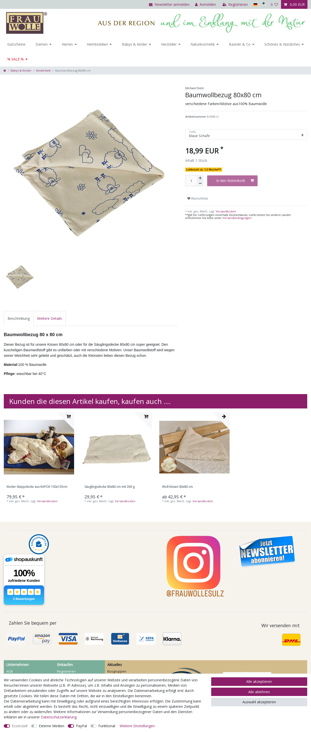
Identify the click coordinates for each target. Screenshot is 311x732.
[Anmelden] (203, 4)
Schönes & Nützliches (282, 44)
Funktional (106, 725)
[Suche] (263, 4)
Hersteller (169, 44)
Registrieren (66, 671)
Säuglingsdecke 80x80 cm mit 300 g (109, 487)
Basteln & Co (240, 44)
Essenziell (19, 725)
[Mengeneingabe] (191, 180)
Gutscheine (16, 44)
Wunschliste (197, 198)
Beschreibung (19, 318)
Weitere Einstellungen (137, 725)
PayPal (81, 725)
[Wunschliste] (274, 4)
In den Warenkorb (235, 180)
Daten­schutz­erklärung (59, 717)
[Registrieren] (232, 4)
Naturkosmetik (203, 44)
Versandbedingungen (237, 218)
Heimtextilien (97, 44)
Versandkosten (225, 211)
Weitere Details (49, 318)
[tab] (19, 318)
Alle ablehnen (259, 691)
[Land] (253, 4)
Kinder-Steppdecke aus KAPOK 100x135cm (37, 487)
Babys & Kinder (134, 44)
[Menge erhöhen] (200, 178)
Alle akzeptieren (259, 681)
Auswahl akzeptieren (259, 701)
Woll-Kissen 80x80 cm (177, 487)
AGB (9, 671)
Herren (67, 44)
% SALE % (15, 59)
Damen (42, 44)
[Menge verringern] (200, 183)
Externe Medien (51, 725)
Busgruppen (116, 671)
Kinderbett (43, 70)
